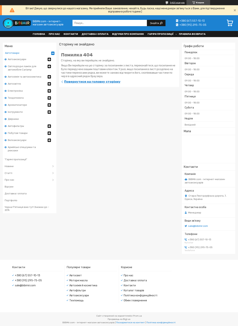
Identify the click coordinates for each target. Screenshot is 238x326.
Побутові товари (18, 133)
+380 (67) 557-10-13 (27, 275)
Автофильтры (16, 126)
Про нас (54, 34)
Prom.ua (137, 316)
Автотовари (12, 53)
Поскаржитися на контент (130, 322)
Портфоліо (11, 200)
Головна (39, 34)
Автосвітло (14, 83)
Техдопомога (16, 97)
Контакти (71, 34)
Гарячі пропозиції (160, 34)
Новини (9, 166)
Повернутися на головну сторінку (92, 81)
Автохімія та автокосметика (24, 76)
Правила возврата (192, 34)
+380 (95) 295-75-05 (28, 280)
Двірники (13, 119)
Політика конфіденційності (140, 295)
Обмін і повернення (135, 300)
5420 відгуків (177, 2)
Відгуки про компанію (128, 34)
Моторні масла (78, 280)
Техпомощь (76, 300)
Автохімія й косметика (83, 285)
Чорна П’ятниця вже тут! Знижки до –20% (27, 208)
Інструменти (15, 112)
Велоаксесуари (17, 140)
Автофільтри (77, 290)
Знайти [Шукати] (155, 23)
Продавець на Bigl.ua (119, 319)
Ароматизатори (17, 104)
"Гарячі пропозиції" (16, 159)
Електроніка (15, 90)
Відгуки (9, 186)
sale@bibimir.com (198, 226)
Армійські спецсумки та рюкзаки (22, 149)
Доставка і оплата (95, 34)
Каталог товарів (134, 290)
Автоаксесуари (17, 59)
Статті (8, 173)
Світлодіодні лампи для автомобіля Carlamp (22, 68)
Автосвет (75, 275)
